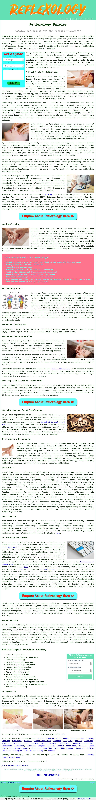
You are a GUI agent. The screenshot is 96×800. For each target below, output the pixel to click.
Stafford (28, 741)
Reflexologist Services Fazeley (24, 649)
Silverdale (65, 743)
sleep (4, 494)
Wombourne (16, 741)
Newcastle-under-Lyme (83, 743)
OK (90, 799)
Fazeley (48, 195)
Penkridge (47, 748)
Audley (90, 748)
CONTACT (80, 19)
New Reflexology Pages (14, 782)
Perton (26, 748)
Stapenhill (59, 748)
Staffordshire (13, 738)
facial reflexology (61, 369)
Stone (44, 743)
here (58, 533)
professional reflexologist (15, 169)
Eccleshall (7, 746)
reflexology (76, 162)
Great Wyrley (30, 751)
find (9, 521)
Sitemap (3, 782)
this (26, 567)
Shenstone (80, 748)
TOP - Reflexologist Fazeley (15, 765)
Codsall (89, 738)
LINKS (67, 19)
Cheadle (60, 746)
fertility (53, 499)
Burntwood (88, 741)
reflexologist (70, 136)
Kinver (53, 743)
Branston (50, 738)
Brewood (69, 748)
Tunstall (57, 741)
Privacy (92, 782)
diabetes (65, 477)
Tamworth (6, 743)
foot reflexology (82, 502)
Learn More (82, 799)
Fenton (41, 738)
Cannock (51, 751)
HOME (61, 19)
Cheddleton (71, 746)
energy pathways (32, 105)
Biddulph (6, 741)
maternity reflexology (61, 502)
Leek (82, 738)
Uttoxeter (6, 751)
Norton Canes (62, 738)
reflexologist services (83, 528)
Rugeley (51, 746)
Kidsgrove (67, 741)
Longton (41, 746)
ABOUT (73, 19)
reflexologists (28, 738)
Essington (17, 751)
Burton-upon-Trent (42, 741)
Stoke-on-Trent (20, 743)
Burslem (78, 741)
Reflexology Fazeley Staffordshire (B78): (21, 36)
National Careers (48, 569)
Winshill (82, 746)
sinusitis (43, 482)
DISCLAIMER (89, 19)
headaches (44, 502)
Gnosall (74, 738)
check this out (9, 547)
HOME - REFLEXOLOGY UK (48, 775)
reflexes (38, 113)
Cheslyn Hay (15, 748)
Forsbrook (36, 748)
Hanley (40, 751)
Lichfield (31, 746)
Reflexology (31, 77)
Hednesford (19, 746)
